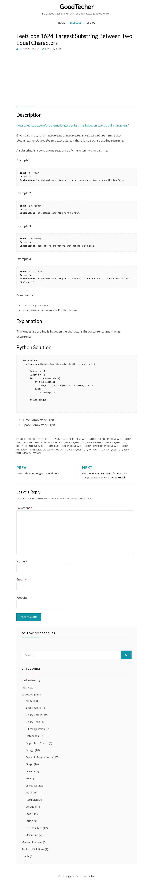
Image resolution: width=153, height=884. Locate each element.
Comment (24, 508)
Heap (29, 778)
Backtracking (33, 707)
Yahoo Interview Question (105, 449)
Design (30, 750)
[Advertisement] (76, 76)
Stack (29, 814)
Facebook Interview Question (73, 446)
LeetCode (75, 22)
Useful (91, 22)
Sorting (30, 806)
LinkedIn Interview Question (111, 446)
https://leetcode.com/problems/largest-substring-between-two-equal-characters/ (72, 125)
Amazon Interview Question (34, 442)
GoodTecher (76, 6)
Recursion (32, 799)
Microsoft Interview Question (35, 449)
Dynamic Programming (39, 757)
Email (21, 579)
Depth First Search (37, 743)
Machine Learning (32, 842)
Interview (27, 687)
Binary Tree (33, 721)
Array (29, 700)
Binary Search (34, 714)
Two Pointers (34, 828)
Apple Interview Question (69, 442)
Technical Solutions (33, 849)
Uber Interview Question (71, 449)
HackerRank (29, 680)
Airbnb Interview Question (115, 439)
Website (22, 598)
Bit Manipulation (35, 729)
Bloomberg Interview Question (106, 442)
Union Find (32, 835)
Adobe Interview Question (80, 439)
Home (61, 22)
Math (29, 792)
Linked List (32, 785)
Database (32, 736)
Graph (29, 764)
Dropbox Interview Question (34, 446)
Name (21, 561)
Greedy (30, 771)
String (46, 439)
